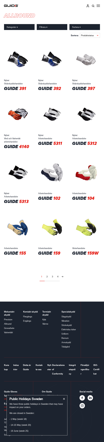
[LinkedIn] (91, 399)
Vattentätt (8, 332)
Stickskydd (66, 325)
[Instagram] (83, 407)
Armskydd (66, 342)
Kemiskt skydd (30, 311)
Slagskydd (66, 316)
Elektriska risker (68, 329)
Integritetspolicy (72, 369)
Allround (7, 323)
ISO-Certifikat (96, 369)
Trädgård (65, 346)
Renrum (65, 338)
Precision (8, 319)
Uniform (64, 333)
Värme (45, 323)
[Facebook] (84, 399)
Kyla (44, 319)
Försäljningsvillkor (85, 369)
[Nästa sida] (62, 277)
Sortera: (75, 35)
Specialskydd (68, 311)
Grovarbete (9, 328)
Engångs (27, 320)
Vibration (65, 320)
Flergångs (27, 316)
